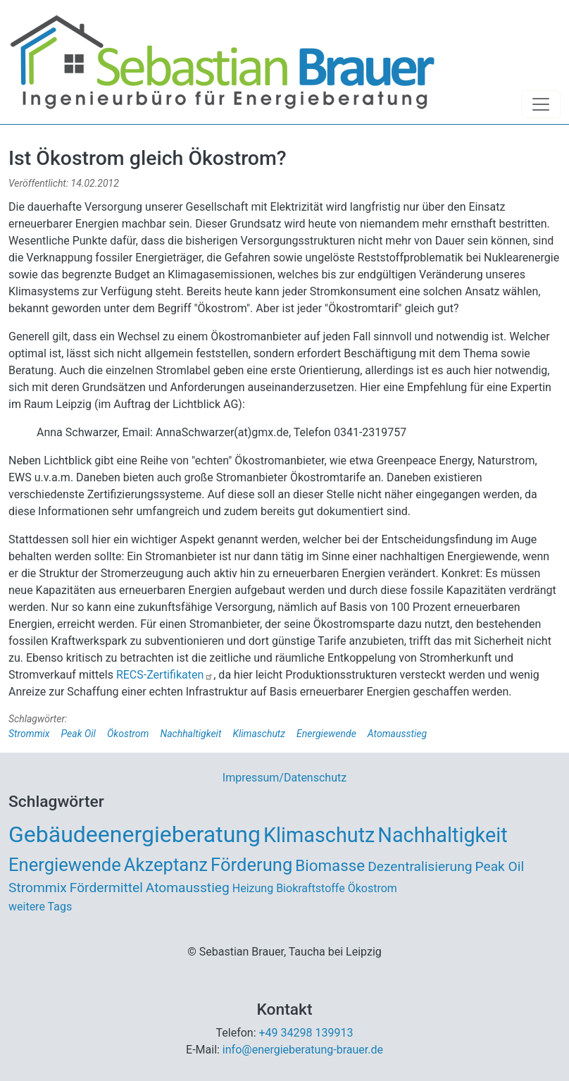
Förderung (251, 864)
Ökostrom (128, 733)
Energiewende (326, 733)
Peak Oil (78, 733)
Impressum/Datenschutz (284, 777)
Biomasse (330, 865)
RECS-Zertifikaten (164, 674)
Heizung (252, 888)
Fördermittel (106, 887)
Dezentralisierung (420, 866)
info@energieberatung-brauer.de (303, 1049)
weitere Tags (40, 906)
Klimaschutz (258, 733)
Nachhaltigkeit (190, 733)
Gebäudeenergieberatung (134, 834)
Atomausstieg (397, 733)
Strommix (29, 733)
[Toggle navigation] (541, 104)
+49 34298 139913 (306, 1032)
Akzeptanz (166, 864)
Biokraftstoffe (310, 888)
